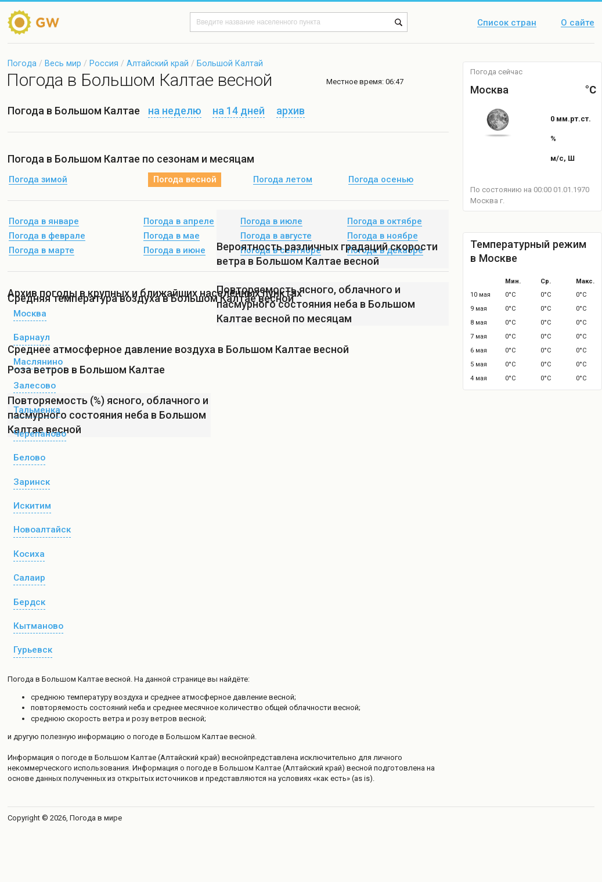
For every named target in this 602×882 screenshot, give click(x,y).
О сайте (577, 23)
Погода (22, 63)
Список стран (506, 23)
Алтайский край (158, 63)
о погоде (71, 757)
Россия (103, 63)
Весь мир (63, 63)
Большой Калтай (230, 63)
